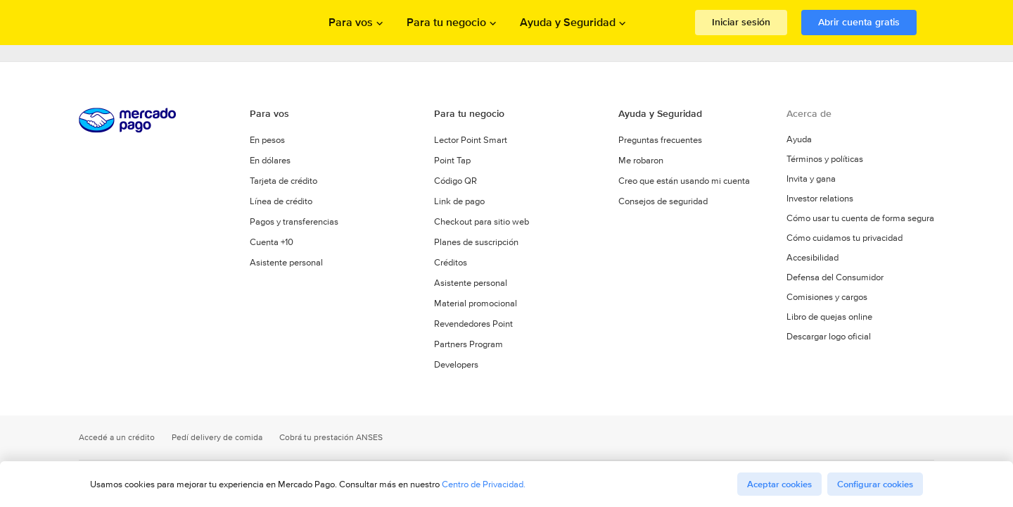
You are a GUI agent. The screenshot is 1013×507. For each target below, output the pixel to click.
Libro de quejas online (829, 317)
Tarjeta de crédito (283, 180)
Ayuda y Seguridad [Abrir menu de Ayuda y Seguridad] (568, 22)
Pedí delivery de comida (217, 437)
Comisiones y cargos (826, 297)
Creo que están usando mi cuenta (684, 180)
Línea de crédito (281, 201)
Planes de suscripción (476, 242)
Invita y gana (811, 178)
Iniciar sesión (741, 22)
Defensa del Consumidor (835, 277)
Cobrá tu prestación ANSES (331, 437)
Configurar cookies (875, 484)
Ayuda (799, 139)
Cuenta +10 (271, 242)
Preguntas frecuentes (660, 139)
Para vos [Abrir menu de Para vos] (351, 22)
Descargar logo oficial (828, 336)
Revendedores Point (473, 323)
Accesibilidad (812, 257)
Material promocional (475, 303)
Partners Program (468, 344)
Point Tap (452, 160)
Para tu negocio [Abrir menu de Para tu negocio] (446, 22)
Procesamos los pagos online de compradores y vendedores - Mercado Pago (155, 23)
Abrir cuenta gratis (859, 22)
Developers (456, 364)
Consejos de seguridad (663, 201)
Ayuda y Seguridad (660, 113)
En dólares (270, 160)
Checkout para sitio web (481, 221)
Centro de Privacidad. (483, 484)
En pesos (267, 139)
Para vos (269, 113)
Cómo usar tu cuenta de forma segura (860, 218)
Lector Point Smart (470, 139)
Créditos (450, 262)
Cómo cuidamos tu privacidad (844, 238)
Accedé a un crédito (117, 437)
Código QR (455, 180)
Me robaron (640, 160)
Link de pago (459, 201)
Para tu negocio (469, 113)
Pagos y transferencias (294, 221)
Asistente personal (286, 262)
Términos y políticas (824, 159)
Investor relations (819, 198)
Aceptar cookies (779, 484)
